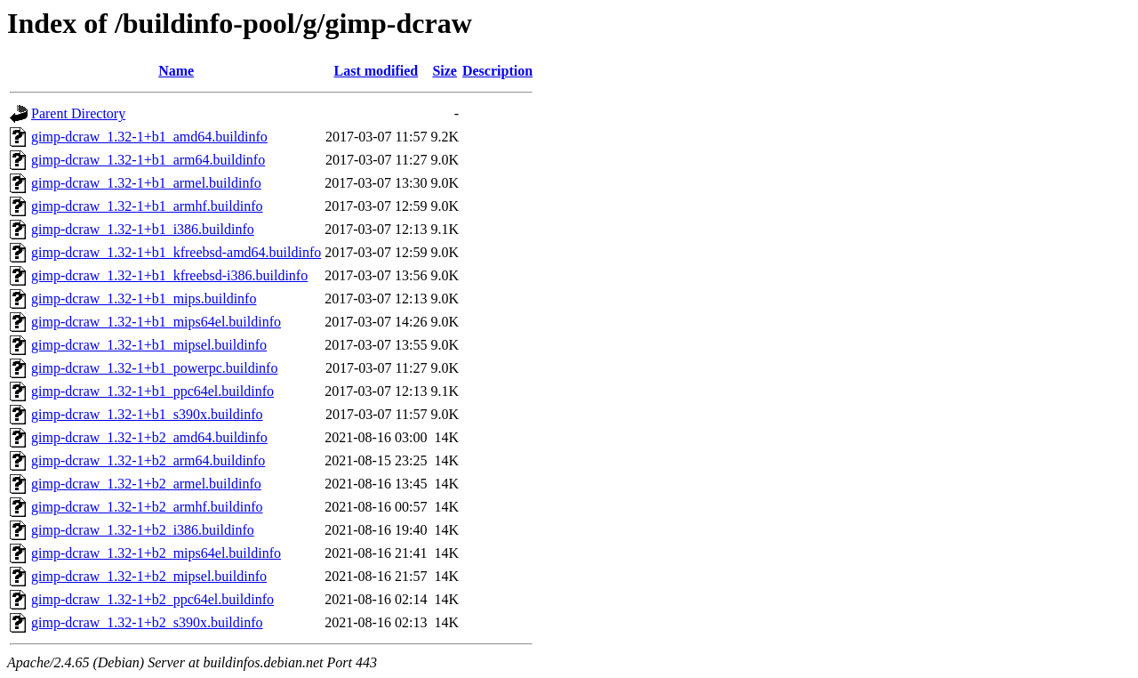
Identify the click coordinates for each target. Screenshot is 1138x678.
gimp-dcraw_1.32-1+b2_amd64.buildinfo (149, 437)
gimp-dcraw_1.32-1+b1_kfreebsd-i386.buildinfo (169, 275)
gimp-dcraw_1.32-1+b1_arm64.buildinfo (148, 159)
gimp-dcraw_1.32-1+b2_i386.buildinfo (142, 529)
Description (497, 70)
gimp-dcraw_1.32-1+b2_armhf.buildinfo (147, 506)
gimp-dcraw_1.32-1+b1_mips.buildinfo (143, 298)
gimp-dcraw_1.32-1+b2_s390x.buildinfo (147, 622)
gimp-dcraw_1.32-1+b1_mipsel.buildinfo (149, 344)
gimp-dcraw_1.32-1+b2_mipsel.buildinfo (149, 576)
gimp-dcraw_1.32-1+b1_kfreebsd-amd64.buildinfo (176, 252)
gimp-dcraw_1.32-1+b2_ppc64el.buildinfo (152, 599)
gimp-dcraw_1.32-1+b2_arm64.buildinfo (148, 460)
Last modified (376, 70)
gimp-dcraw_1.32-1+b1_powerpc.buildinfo (154, 367)
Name (176, 70)
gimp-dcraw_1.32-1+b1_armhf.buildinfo (147, 206)
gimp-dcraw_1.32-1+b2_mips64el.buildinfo (156, 553)
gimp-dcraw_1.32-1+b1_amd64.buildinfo (149, 136)
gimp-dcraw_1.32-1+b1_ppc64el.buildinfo (152, 391)
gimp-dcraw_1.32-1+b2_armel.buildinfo (146, 483)
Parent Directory (78, 113)
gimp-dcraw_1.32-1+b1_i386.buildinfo (142, 229)
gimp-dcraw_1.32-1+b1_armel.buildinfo (146, 182)
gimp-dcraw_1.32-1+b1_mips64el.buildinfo (156, 321)
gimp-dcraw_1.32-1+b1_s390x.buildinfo (147, 414)
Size (444, 70)
